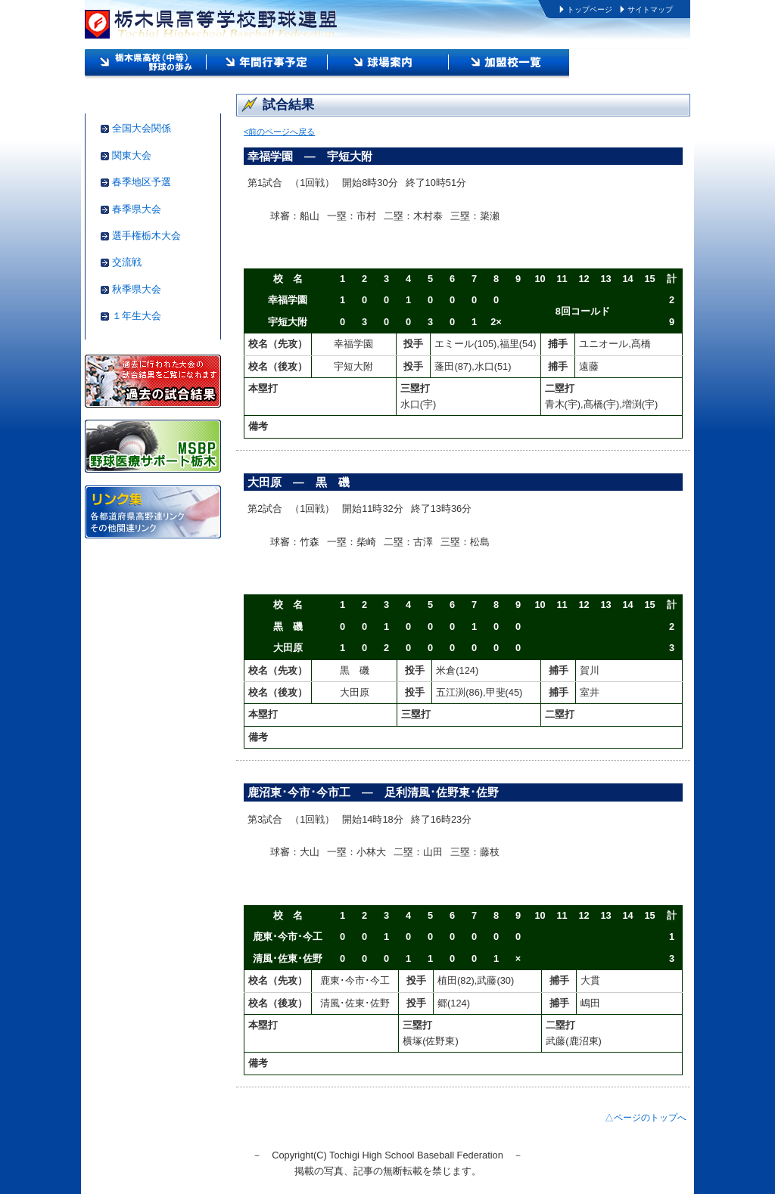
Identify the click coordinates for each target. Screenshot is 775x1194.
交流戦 (127, 262)
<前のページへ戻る (279, 131)
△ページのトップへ (645, 1117)
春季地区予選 (141, 182)
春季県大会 (136, 209)
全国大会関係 (141, 128)
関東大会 (131, 155)
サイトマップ (650, 9)
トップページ (589, 9)
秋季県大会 (136, 289)
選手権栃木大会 (146, 235)
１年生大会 (136, 315)
